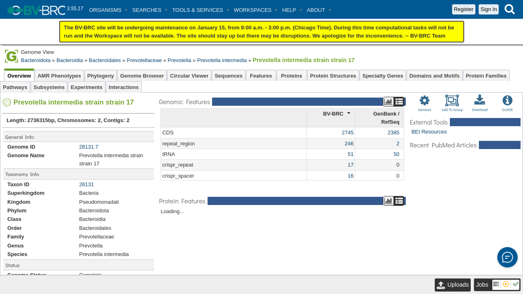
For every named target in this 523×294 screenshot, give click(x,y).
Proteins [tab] (291, 75)
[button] (108, 10)
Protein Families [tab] (486, 75)
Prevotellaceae (144, 60)
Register (464, 9)
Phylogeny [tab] (100, 75)
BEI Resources (429, 131)
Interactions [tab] (124, 86)
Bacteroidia (69, 60)
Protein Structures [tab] (333, 75)
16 (350, 175)
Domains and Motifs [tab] (434, 75)
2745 (348, 132)
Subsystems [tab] (49, 86)
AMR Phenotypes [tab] (59, 75)
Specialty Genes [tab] (382, 75)
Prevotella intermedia (222, 60)
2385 (394, 132)
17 (350, 164)
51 (350, 153)
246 (349, 143)
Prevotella (179, 60)
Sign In (489, 9)
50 (396, 153)
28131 (86, 183)
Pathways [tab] (15, 86)
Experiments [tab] (87, 86)
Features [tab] (261, 75)
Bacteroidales (105, 60)
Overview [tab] (19, 75)
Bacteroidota (36, 60)
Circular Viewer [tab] (189, 75)
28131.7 (88, 146)
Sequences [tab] (228, 75)
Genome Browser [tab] (142, 75)
